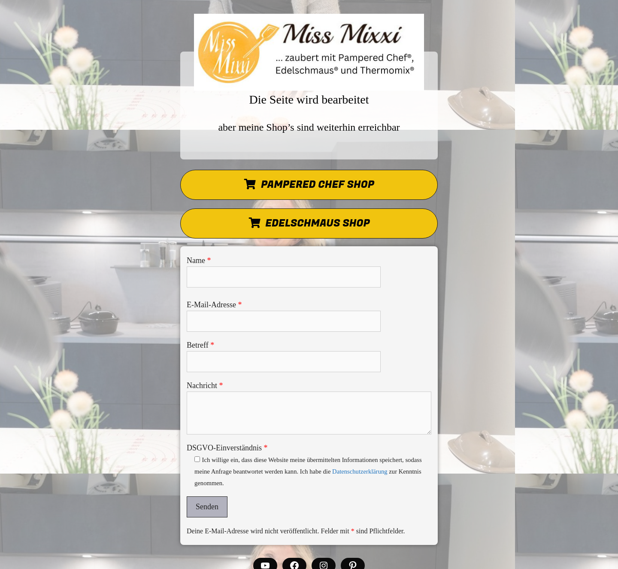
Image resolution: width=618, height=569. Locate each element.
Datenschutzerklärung (360, 471)
